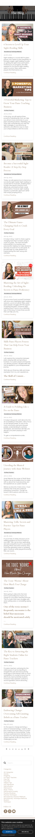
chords (6, 774)
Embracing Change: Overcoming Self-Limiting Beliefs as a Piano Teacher (16, 714)
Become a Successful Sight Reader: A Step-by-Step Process (16, 167)
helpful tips (8, 783)
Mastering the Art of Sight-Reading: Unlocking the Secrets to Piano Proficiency (16, 286)
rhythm (6, 800)
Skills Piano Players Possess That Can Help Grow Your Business (16, 345)
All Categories (8, 772)
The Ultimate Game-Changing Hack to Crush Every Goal (15, 226)
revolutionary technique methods (12, 51)
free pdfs (7, 781)
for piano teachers (9, 110)
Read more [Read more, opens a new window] (17, 828)
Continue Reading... (10, 72)
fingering (7, 776)
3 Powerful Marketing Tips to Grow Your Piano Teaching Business (17, 103)
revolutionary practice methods (14, 797)
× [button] (33, 821)
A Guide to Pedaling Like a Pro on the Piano (16, 408)
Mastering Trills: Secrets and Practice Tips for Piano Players (17, 526)
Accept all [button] (9, 832)
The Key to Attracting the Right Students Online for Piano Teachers (16, 655)
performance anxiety (11, 791)
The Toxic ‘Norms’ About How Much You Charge (16, 582)
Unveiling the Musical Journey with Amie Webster (17, 467)
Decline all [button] (25, 832)
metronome (8, 788)
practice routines (10, 793)
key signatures (9, 784)
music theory (8, 790)
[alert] (17, 828)
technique (7, 802)
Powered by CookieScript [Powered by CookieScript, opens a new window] (8, 835)
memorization (8, 786)
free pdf (6, 779)
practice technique (10, 795)
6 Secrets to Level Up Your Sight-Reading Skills (16, 46)
